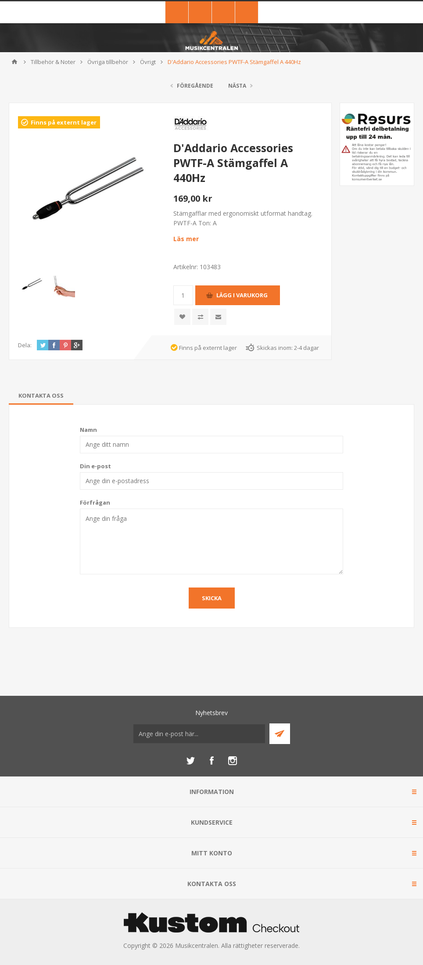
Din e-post (95, 466)
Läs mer (186, 239)
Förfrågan (95, 502)
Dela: (25, 345)
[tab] (41, 395)
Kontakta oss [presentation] (41, 395)
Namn (88, 430)
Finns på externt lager (64, 122)
